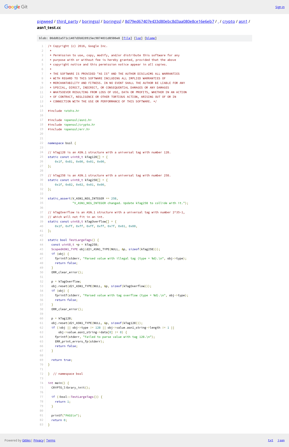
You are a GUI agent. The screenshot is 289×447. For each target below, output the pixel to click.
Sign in (280, 7)
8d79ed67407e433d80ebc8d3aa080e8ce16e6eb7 (169, 21)
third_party (67, 21)
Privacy (38, 440)
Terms (50, 440)
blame (150, 38)
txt (270, 440)
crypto (228, 21)
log (138, 38)
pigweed (45, 21)
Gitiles (26, 440)
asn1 (243, 21)
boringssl (91, 21)
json (281, 440)
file (126, 38)
